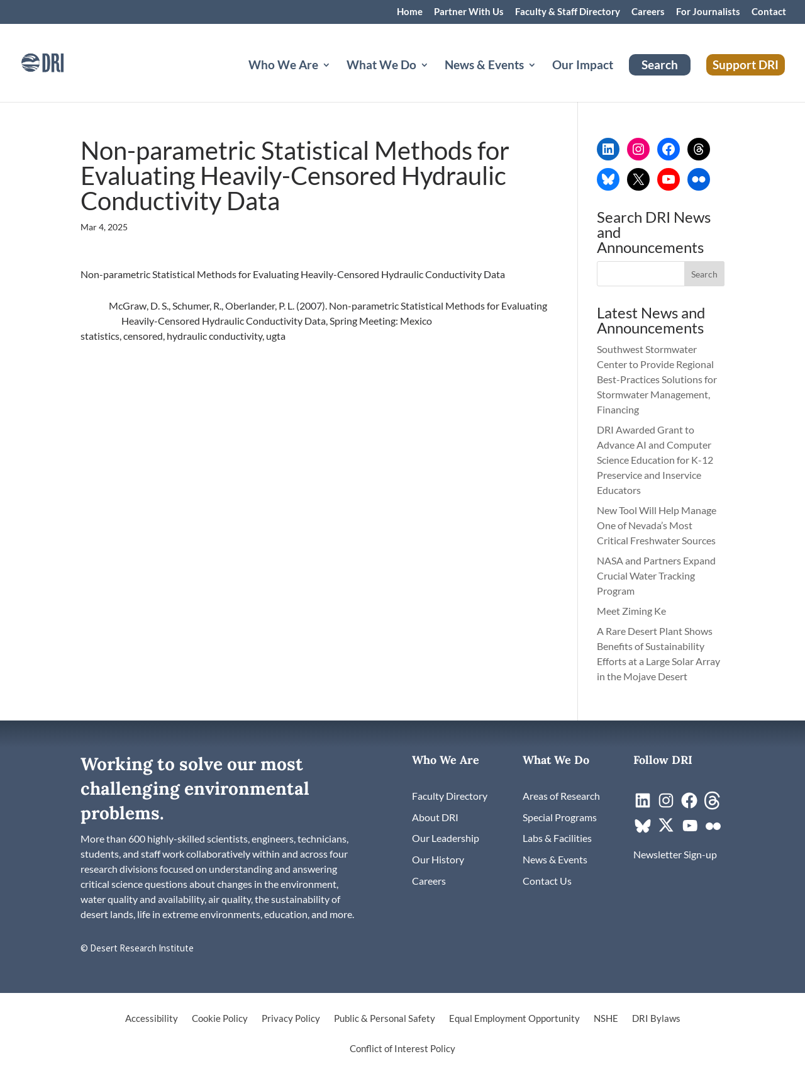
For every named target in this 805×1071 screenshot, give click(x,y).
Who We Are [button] (283, 66)
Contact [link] (769, 12)
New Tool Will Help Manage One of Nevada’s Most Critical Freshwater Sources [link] (657, 525)
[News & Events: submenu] (542, 80)
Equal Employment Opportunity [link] (514, 1019)
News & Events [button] (484, 66)
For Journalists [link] (708, 12)
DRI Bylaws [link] (656, 1019)
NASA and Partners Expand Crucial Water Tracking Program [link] (656, 575)
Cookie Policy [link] (220, 1019)
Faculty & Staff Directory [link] (567, 12)
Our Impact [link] (582, 66)
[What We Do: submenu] (434, 80)
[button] (704, 273)
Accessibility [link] (151, 1019)
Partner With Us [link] (469, 12)
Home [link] (410, 12)
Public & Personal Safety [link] (384, 1019)
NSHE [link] (606, 1019)
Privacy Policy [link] (291, 1019)
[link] (60, 61)
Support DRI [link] (746, 64)
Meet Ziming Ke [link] (632, 611)
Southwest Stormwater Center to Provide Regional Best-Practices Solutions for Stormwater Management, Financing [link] (657, 379)
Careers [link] (648, 12)
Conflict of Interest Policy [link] (402, 1049)
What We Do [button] (381, 66)
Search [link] (659, 64)
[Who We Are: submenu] (336, 80)
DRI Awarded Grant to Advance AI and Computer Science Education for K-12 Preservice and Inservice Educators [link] (655, 459)
